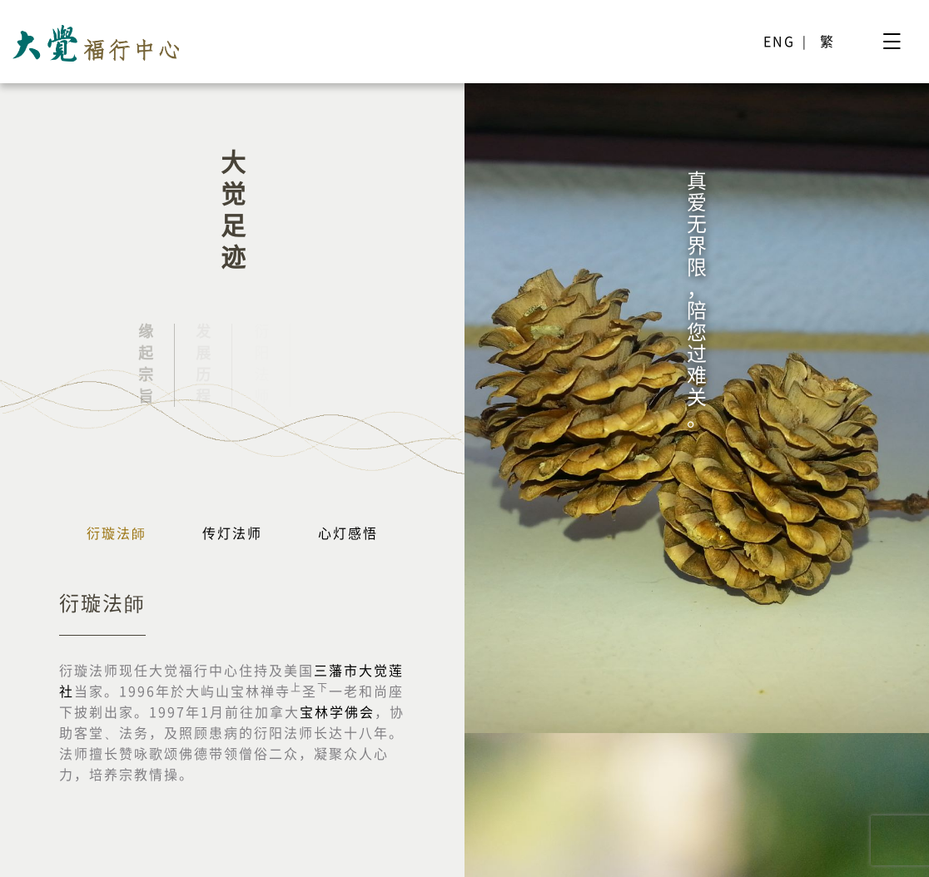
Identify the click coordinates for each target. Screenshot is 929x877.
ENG (779, 41)
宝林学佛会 (337, 712)
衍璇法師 (117, 533)
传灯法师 (232, 533)
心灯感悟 (348, 533)
